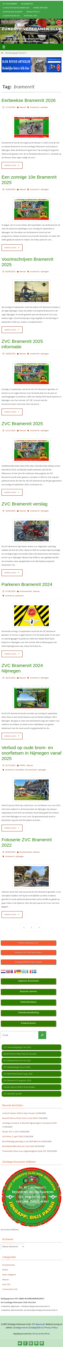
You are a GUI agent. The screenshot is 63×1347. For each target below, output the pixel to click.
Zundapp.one (19, 1327)
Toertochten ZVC (10, 1289)
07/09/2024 (10, 591)
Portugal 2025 (30, 15)
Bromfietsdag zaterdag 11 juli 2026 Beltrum (21, 1141)
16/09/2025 (10, 189)
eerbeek (44, 107)
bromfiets (19, 769)
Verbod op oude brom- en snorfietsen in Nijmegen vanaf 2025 (31, 753)
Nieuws (23, 107)
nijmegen (44, 189)
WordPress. (45, 1333)
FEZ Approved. (38, 1324)
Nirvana (35, 1333)
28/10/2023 (10, 677)
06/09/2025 (10, 271)
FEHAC (22, 765)
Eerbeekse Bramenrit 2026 (29, 100)
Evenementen (26, 591)
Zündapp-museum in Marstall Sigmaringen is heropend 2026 (29, 1123)
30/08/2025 (10, 353)
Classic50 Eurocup (11, 15)
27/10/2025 (10, 107)
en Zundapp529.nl (34, 1327)
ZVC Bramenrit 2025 (22, 423)
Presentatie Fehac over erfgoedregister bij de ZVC (24, 1151)
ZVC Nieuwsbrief (10, 4)
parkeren (19, 595)
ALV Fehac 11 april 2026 (12, 1136)
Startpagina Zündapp (13, 12)
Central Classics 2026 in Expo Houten (18, 1113)
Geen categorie (9, 1274)
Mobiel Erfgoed (40, 7)
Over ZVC (6, 1284)
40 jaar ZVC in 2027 (10, 1131)
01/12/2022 (10, 765)
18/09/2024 (10, 510)
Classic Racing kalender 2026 (16, 7)
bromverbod (31, 769)
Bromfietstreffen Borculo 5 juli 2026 (18, 1146)
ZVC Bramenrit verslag (24, 503)
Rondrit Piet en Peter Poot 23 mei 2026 (19, 1118)
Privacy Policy (33, 12)
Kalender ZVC (27, 4)
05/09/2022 (10, 852)
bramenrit (34, 107)
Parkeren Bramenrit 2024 (27, 584)
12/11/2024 (10, 430)
